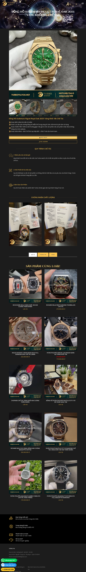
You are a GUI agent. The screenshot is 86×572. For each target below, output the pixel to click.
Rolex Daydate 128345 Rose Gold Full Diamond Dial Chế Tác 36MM (25, 356)
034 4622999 (43, 143)
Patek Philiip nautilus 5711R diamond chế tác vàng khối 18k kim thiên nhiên (61, 451)
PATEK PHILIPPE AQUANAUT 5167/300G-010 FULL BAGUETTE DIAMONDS (61, 499)
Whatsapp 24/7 (10, 560)
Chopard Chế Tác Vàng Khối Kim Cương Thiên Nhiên (25, 403)
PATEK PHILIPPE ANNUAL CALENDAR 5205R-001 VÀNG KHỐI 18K (61, 356)
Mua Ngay (43, 139)
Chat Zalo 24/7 (10, 565)
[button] (75, 66)
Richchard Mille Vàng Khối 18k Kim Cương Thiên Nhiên (25, 308)
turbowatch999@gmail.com (19, 554)
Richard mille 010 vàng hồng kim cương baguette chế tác (25, 451)
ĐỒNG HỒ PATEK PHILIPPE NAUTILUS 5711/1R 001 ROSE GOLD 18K (60, 403)
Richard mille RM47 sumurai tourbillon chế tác (60, 308)
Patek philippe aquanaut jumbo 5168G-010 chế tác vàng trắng (25, 499)
